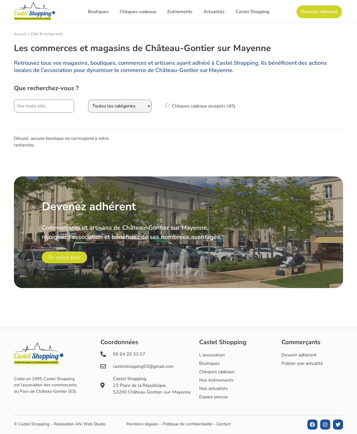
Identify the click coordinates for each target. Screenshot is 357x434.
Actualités (214, 12)
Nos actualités (213, 388)
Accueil (20, 34)
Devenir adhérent (299, 355)
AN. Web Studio (90, 424)
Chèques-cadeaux (138, 12)
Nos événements (216, 380)
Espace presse (213, 397)
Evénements (179, 12)
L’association (212, 355)
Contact (223, 424)
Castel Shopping (252, 12)
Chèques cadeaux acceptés (203, 106)
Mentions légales (142, 424)
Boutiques (98, 12)
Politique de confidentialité (187, 424)
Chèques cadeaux (216, 372)
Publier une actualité (302, 363)
